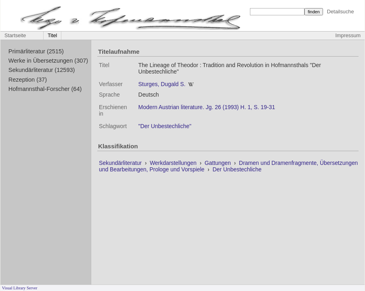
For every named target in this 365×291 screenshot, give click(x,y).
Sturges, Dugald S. (162, 84)
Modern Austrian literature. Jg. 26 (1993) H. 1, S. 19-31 (206, 107)
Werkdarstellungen (174, 163)
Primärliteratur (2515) (36, 51)
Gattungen (219, 163)
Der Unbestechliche (236, 169)
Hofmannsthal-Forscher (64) (45, 89)
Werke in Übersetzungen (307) (48, 60)
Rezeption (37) (27, 79)
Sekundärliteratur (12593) (41, 70)
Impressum (348, 35)
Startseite (15, 35)
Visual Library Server (20, 288)
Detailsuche (340, 11)
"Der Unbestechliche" (164, 126)
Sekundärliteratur (121, 163)
